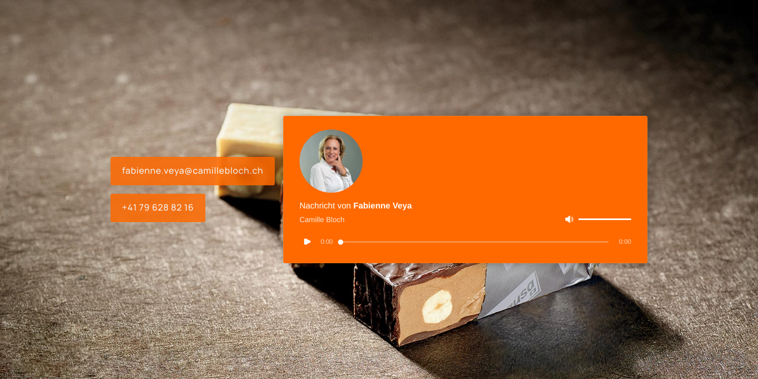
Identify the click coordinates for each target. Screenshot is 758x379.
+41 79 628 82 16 (158, 208)
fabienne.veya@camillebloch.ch (192, 171)
